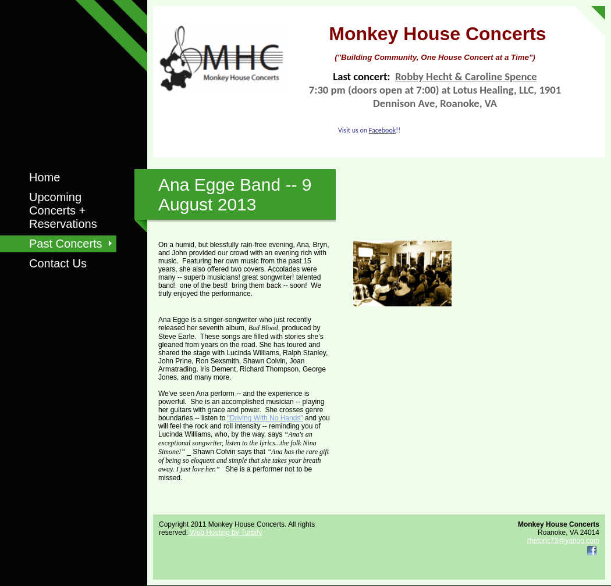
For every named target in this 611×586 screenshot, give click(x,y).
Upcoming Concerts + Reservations (63, 210)
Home (44, 177)
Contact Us (58, 263)
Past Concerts (65, 243)
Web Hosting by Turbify (225, 532)
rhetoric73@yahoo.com (563, 541)
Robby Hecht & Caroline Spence (466, 76)
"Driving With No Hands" (265, 418)
